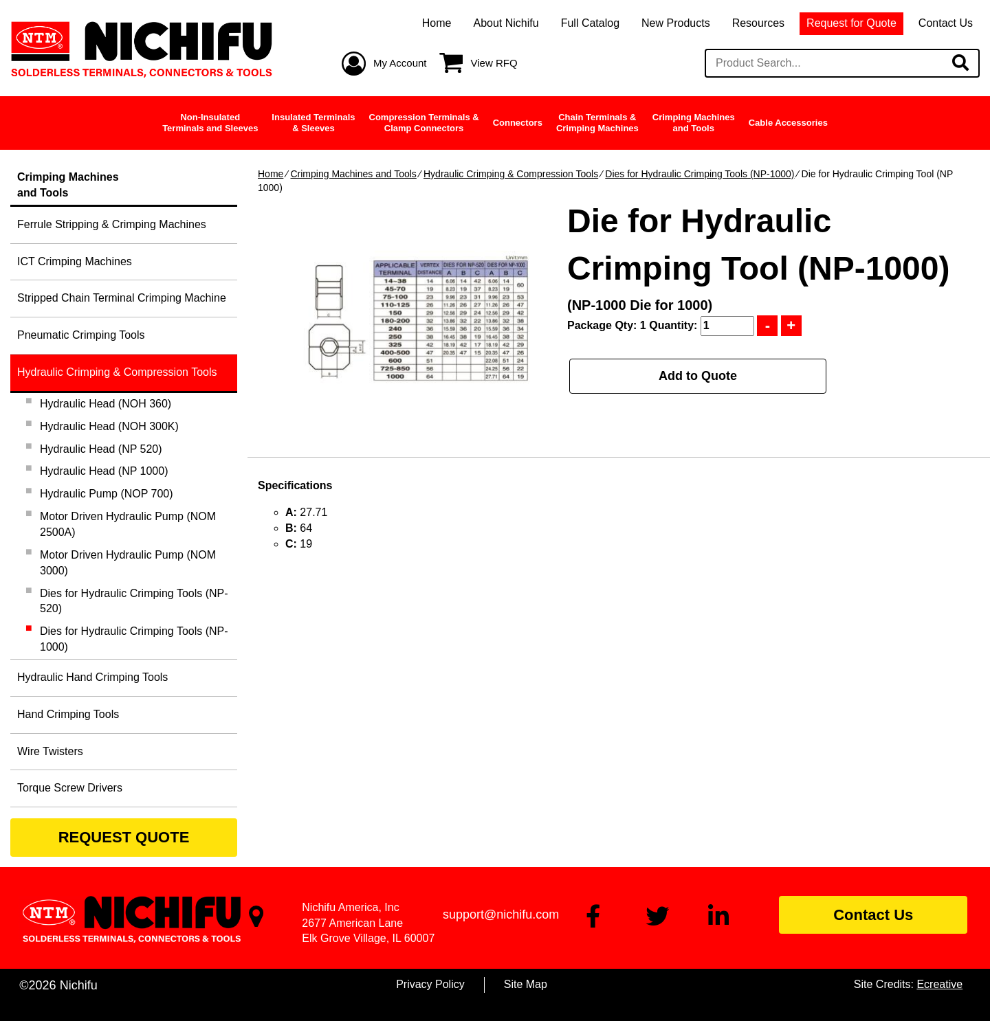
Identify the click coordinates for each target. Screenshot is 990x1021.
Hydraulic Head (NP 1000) (104, 471)
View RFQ (494, 63)
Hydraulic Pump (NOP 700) (106, 494)
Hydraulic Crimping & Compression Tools (511, 173)
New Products (675, 23)
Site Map (525, 984)
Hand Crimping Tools (68, 714)
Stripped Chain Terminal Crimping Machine (121, 298)
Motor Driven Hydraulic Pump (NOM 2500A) (128, 524)
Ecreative (939, 984)
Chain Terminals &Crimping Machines (597, 122)
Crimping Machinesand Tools (693, 122)
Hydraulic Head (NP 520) (101, 449)
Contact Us (945, 23)
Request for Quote (851, 23)
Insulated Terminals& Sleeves (313, 122)
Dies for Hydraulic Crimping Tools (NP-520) (134, 601)
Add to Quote (698, 376)
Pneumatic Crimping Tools (81, 335)
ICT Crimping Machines (74, 261)
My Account (400, 63)
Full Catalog (590, 23)
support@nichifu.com (501, 914)
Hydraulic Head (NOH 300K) (109, 426)
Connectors (517, 122)
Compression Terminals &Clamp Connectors (424, 122)
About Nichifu (505, 23)
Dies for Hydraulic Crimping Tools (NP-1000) (699, 173)
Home (437, 23)
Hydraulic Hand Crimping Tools (92, 677)
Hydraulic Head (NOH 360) (105, 403)
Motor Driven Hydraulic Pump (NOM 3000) (128, 562)
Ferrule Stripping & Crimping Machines (111, 224)
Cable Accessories (788, 122)
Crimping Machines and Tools (353, 173)
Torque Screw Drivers (69, 788)
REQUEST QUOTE (124, 837)
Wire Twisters (50, 751)
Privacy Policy (430, 984)
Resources (758, 23)
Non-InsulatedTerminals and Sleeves (210, 122)
